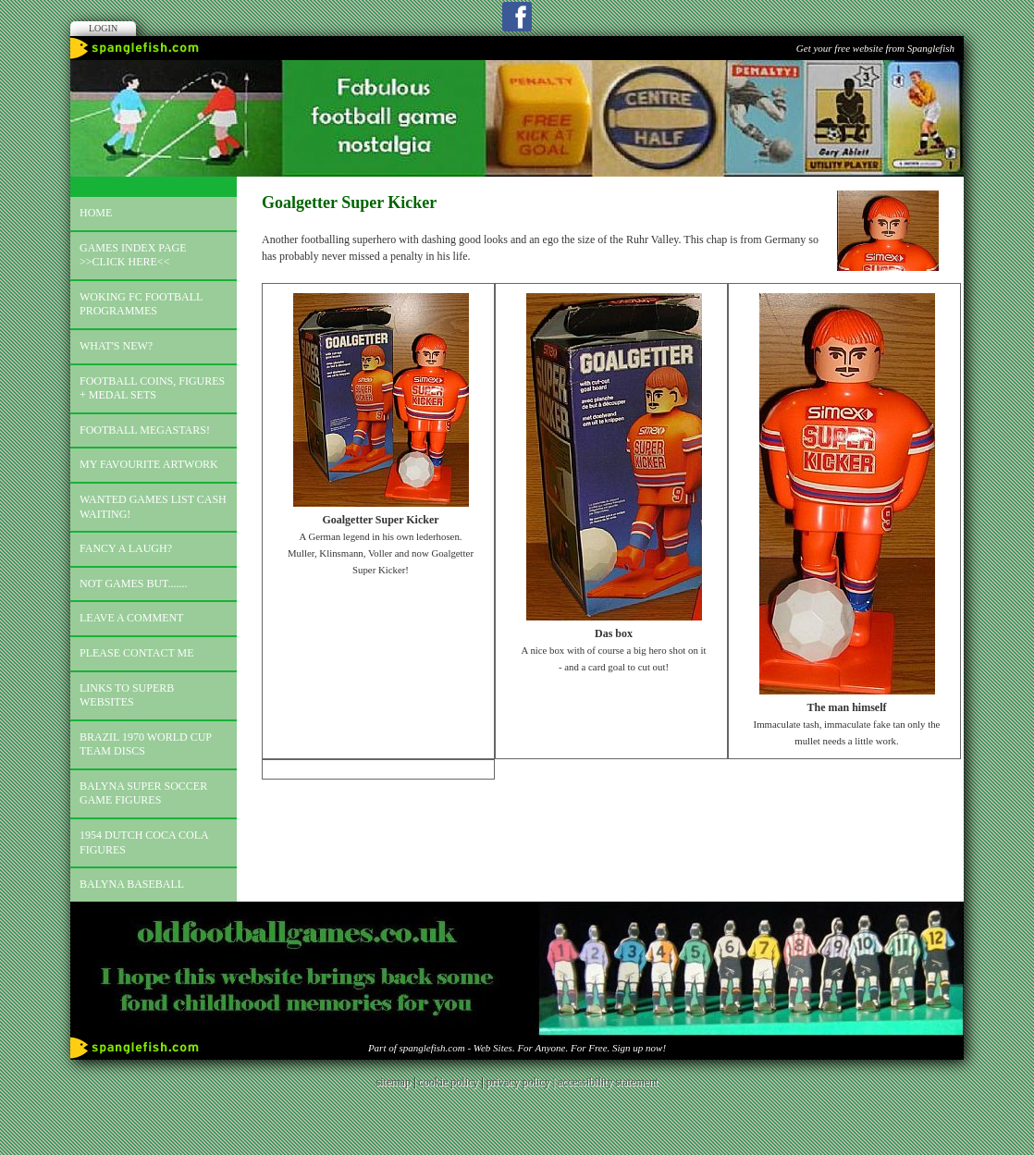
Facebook (517, 16)
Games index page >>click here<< (133, 255)
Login (103, 28)
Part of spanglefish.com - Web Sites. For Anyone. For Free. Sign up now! (517, 1047)
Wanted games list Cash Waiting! (153, 507)
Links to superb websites (127, 695)
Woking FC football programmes (141, 304)
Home (96, 212)
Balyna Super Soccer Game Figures (143, 793)
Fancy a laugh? (126, 548)
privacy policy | (522, 1081)
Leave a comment (131, 617)
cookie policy (448, 1081)
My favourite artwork (149, 464)
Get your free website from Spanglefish (875, 48)
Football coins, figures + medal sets (152, 388)
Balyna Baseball (132, 884)
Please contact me (137, 652)
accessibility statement (608, 1081)
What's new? (116, 345)
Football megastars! (145, 430)
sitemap (393, 1081)
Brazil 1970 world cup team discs (146, 744)
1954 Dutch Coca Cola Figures (144, 842)
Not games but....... (134, 583)
